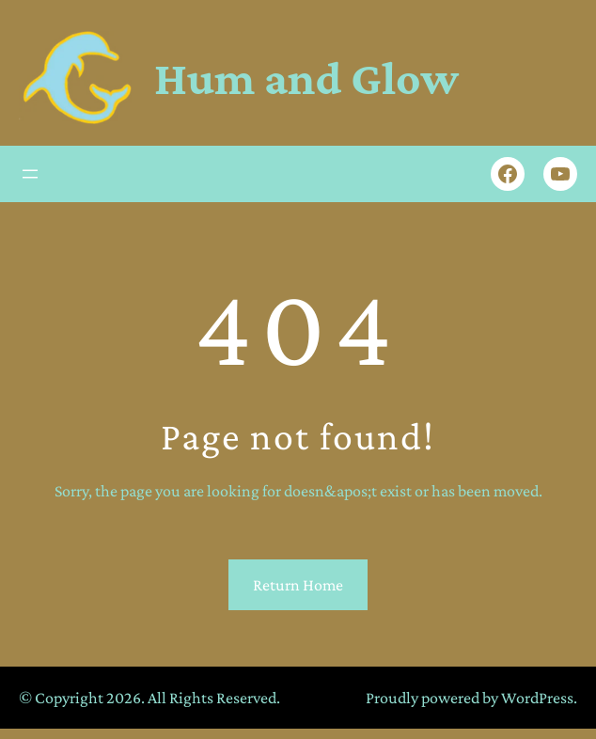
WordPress (537, 697)
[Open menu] (30, 174)
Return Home (298, 584)
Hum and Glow (306, 77)
